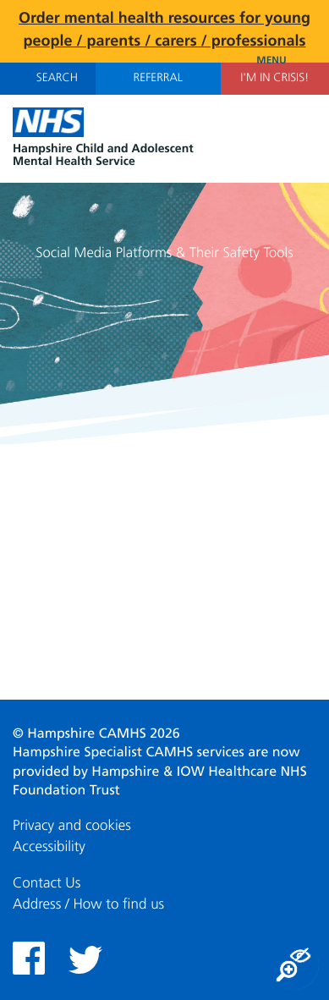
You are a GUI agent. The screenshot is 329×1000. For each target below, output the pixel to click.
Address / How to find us (88, 905)
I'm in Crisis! (274, 79)
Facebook (29, 958)
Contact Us (46, 883)
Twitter (85, 960)
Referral (158, 79)
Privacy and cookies (72, 826)
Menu (286, 61)
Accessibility (49, 847)
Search (48, 78)
